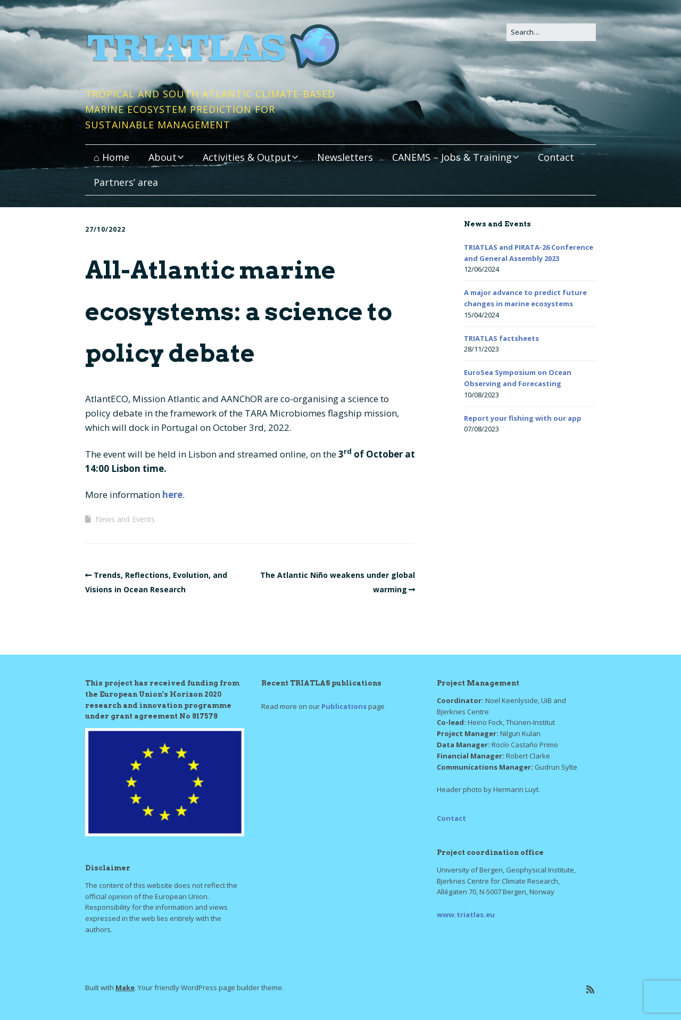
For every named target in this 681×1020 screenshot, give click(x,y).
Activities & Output (247, 157)
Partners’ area (126, 182)
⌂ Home (111, 157)
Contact (556, 157)
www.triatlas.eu (466, 914)
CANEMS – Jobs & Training (452, 157)
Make (125, 987)
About (162, 157)
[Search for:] (551, 32)
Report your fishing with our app (523, 418)
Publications (344, 706)
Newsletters (345, 157)
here (172, 494)
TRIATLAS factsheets (501, 338)
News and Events (125, 519)
